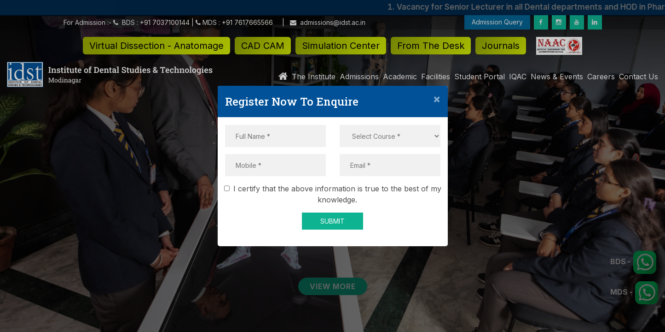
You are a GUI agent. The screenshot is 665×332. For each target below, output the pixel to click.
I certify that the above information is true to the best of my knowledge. (334, 194)
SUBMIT (332, 221)
